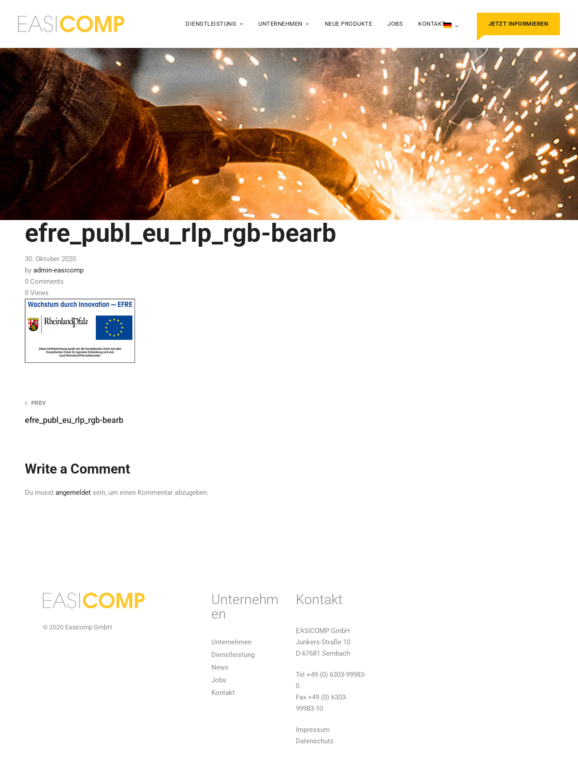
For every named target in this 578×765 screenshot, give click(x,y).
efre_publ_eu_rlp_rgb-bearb (146, 412)
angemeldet (73, 492)
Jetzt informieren (519, 23)
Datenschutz (314, 741)
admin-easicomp (58, 270)
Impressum (313, 730)
